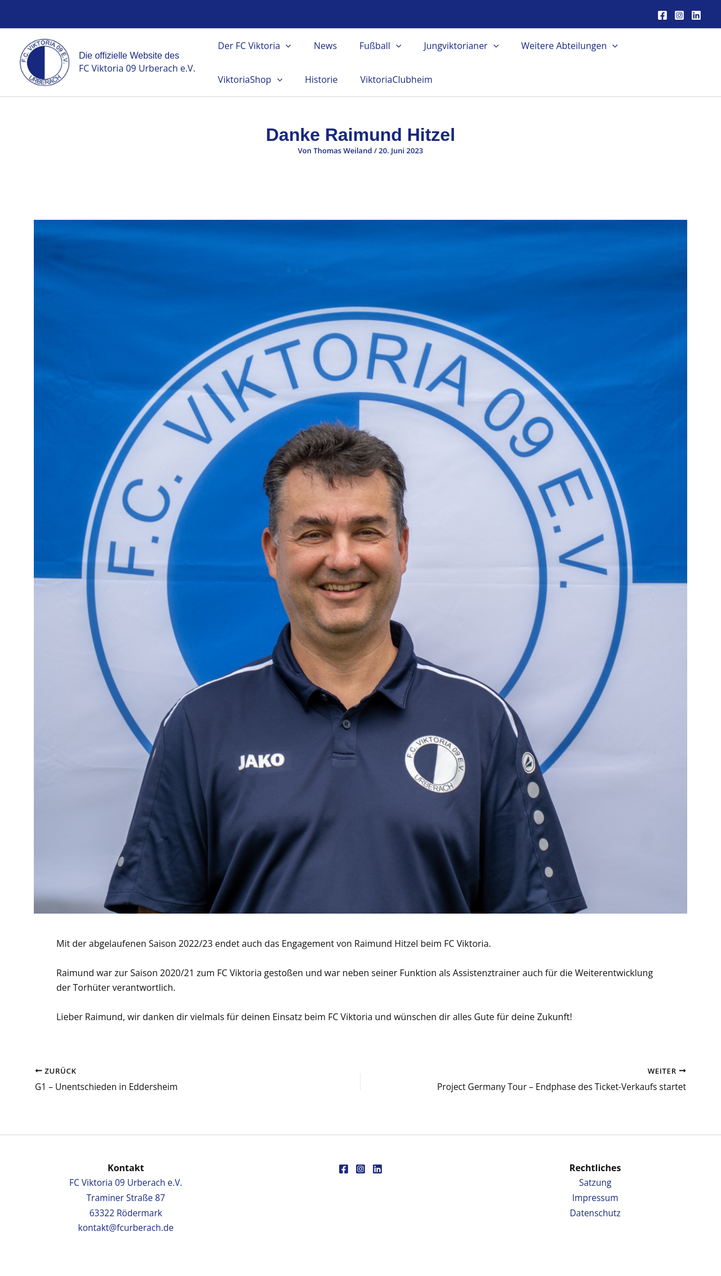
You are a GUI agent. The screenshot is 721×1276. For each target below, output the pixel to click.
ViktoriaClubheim (302, 79)
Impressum (594, 1197)
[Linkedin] (696, 15)
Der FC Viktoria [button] (252, 46)
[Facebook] (662, 15)
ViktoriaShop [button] (648, 46)
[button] (283, 46)
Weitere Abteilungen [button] (549, 46)
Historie (232, 79)
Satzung (595, 1183)
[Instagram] (679, 15)
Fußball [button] (369, 46)
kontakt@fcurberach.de (126, 1227)
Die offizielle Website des (129, 55)
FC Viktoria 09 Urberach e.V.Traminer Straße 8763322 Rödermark (126, 1198)
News (318, 45)
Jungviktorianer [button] (445, 46)
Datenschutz (595, 1213)
